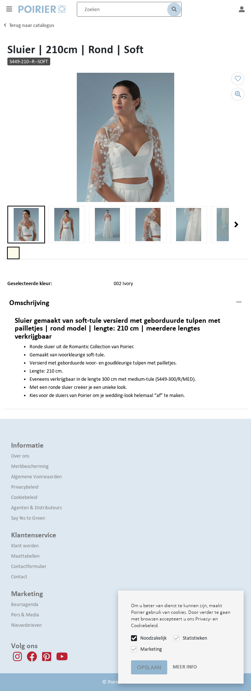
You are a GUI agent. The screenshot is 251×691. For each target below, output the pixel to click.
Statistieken (195, 638)
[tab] (125, 302)
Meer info (185, 667)
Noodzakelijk (153, 638)
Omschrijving (29, 302)
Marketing (151, 649)
